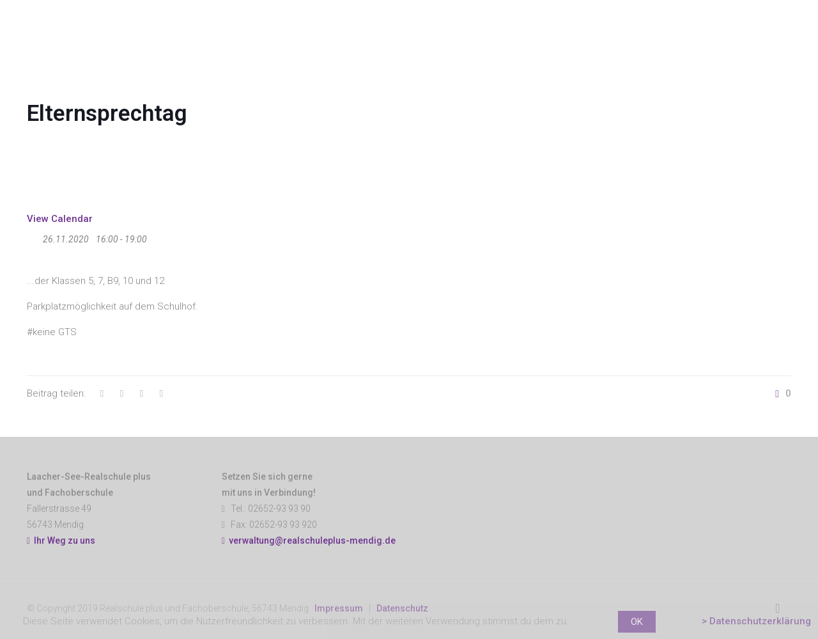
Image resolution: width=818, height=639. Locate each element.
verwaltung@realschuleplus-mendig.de (312, 540)
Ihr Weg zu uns (61, 540)
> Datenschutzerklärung (756, 621)
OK (637, 621)
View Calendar (60, 219)
